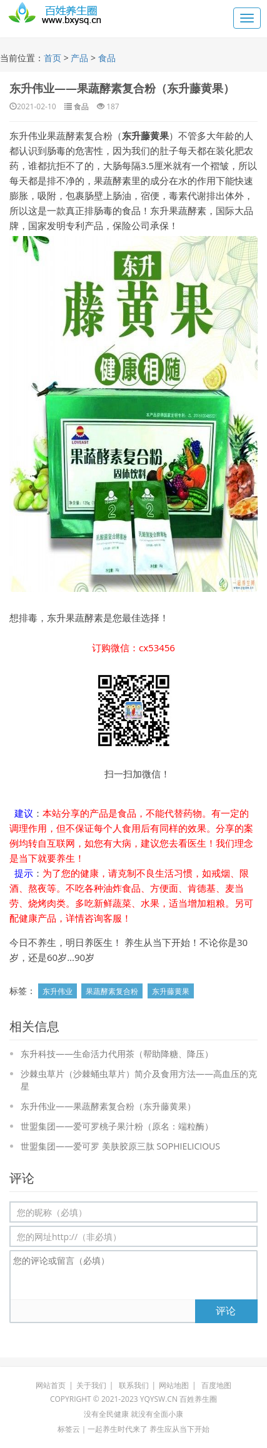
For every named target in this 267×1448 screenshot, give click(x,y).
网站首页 (51, 1385)
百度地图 (216, 1385)
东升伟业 (58, 991)
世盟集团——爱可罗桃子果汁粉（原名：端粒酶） (117, 1126)
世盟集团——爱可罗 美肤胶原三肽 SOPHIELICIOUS (120, 1146)
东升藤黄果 (170, 991)
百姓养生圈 (198, 1399)
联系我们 (134, 1385)
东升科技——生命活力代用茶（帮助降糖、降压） (117, 1054)
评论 (226, 1310)
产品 (79, 58)
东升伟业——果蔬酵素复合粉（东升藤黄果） (121, 88)
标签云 (69, 1429)
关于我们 (91, 1385)
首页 (52, 58)
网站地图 (174, 1385)
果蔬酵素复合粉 (112, 991)
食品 (107, 58)
